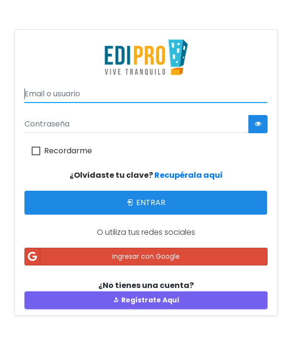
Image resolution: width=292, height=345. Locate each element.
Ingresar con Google (102, 256)
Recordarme (68, 151)
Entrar (146, 202)
